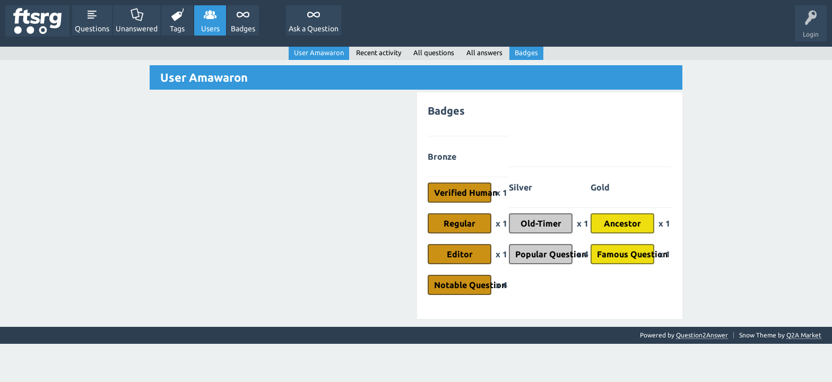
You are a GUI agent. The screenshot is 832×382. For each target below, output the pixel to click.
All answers (484, 52)
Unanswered (137, 28)
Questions (92, 28)
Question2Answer (702, 335)
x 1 (501, 192)
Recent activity (378, 52)
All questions (433, 52)
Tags (177, 28)
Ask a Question (314, 28)
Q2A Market (803, 335)
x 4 (501, 285)
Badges (243, 28)
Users (210, 28)
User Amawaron (319, 52)
